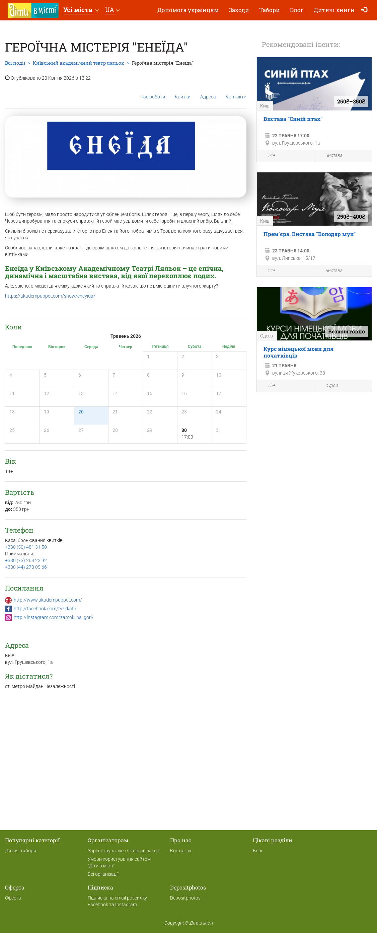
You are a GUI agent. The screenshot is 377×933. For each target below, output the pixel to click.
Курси (328, 386)
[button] (80, 10)
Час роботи (152, 91)
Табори (269, 10)
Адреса (208, 91)
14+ (268, 156)
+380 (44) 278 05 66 (26, 567)
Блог (297, 10)
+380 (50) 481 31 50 (26, 547)
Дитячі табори (20, 850)
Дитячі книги (334, 10)
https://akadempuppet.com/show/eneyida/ (50, 296)
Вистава (330, 156)
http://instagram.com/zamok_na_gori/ (54, 617)
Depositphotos (185, 898)
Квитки (183, 91)
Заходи (239, 10)
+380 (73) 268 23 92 (26, 560)
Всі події (15, 63)
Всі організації (103, 874)
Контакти (236, 91)
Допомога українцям (188, 10)
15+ (268, 386)
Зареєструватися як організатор (123, 850)
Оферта (13, 898)
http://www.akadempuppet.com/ (48, 600)
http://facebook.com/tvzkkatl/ (45, 608)
